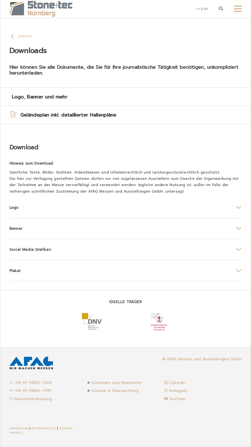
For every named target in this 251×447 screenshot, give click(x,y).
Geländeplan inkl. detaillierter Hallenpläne (62, 115)
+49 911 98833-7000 (30, 382)
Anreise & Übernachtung (115, 390)
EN (206, 9)
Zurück (25, 36)
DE (198, 9)
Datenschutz (44, 428)
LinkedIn (177, 382)
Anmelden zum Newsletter (117, 382)
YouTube (177, 399)
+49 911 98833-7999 (30, 390)
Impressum (18, 428)
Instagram (178, 390)
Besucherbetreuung (30, 399)
